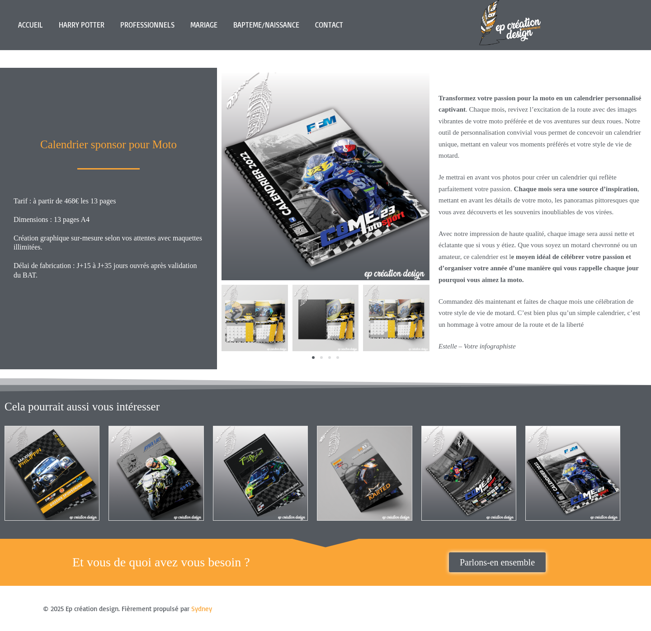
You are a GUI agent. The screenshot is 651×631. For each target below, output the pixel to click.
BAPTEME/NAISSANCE (266, 24)
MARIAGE (203, 24)
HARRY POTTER (81, 24)
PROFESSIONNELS (147, 24)
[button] (234, 318)
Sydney (201, 608)
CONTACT (329, 24)
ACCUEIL (30, 24)
